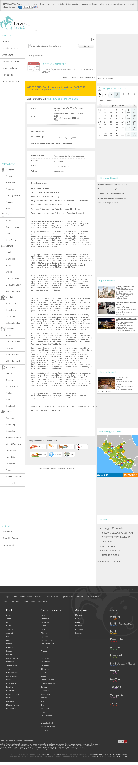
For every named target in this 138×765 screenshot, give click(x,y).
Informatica (11, 450)
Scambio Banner (10, 538)
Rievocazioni (11, 709)
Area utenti (7, 55)
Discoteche (11, 310)
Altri (94, 39)
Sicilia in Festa (122, 704)
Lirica (8, 640)
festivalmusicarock (111, 550)
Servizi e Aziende (14, 476)
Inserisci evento (10, 48)
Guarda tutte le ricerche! (108, 561)
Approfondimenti (10, 68)
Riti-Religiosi (11, 683)
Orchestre (10, 418)
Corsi (8, 669)
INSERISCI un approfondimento (62, 99)
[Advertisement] (117, 51)
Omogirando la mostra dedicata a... (113, 184)
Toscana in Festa (122, 688)
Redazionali (8, 75)
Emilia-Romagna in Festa (122, 625)
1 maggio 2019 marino (113, 528)
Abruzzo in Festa (122, 649)
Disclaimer (107, 754)
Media (9, 373)
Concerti (9, 647)
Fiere (8, 637)
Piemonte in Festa (122, 641)
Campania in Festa (122, 696)
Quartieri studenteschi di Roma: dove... (125, 287)
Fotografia (10, 463)
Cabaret (9, 633)
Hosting (97, 756)
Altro (77, 637)
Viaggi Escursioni (14, 444)
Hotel (8, 252)
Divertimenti (11, 316)
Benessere (11, 348)
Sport (8, 470)
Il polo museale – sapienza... (110, 189)
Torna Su (129, 589)
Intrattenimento (12, 658)
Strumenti (10, 483)
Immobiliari (11, 457)
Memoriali (10, 701)
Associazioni (12, 386)
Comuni (9, 380)
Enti (8, 399)
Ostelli (9, 272)
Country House (13, 195)
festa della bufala (110, 555)
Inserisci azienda (10, 61)
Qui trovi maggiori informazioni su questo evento (52, 143)
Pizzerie (9, 202)
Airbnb (9, 176)
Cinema (9, 622)
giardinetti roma (109, 546)
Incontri (9, 651)
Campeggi (10, 259)
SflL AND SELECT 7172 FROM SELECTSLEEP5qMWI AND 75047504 (117, 537)
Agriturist (10, 189)
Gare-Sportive (12, 673)
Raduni (9, 698)
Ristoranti (10, 182)
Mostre (9, 644)
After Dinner (11, 240)
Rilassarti (79, 629)
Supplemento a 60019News (50, 754)
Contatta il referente (61, 166)
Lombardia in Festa (122, 656)
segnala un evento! (77, 747)
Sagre (8, 615)
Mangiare (79, 615)
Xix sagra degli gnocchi (108, 203)
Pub (8, 208)
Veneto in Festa (122, 672)
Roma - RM (90, 77)
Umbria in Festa (122, 680)
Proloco (9, 393)
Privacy (124, 754)
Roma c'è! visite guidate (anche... (112, 198)
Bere (77, 619)
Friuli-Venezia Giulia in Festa (122, 664)
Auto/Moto (10, 431)
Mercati (9, 655)
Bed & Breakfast (13, 285)
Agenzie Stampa (13, 437)
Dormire (78, 622)
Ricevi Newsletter (11, 81)
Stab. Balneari (12, 355)
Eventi (5, 41)
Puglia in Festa (122, 633)
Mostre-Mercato (12, 705)
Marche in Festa (122, 617)
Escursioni (10, 691)
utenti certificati (13, 749)
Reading (9, 687)
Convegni (10, 680)
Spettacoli (10, 406)
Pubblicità (116, 754)
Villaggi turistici (13, 291)
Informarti (79, 633)
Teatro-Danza (11, 665)
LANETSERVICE (122, 756)
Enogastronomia (12, 694)
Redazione (7, 532)
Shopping (10, 424)
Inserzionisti (8, 545)
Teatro (8, 619)
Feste (8, 626)
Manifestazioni (12, 676)
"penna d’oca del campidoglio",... (112, 193)
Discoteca (10, 662)
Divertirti (78, 626)
